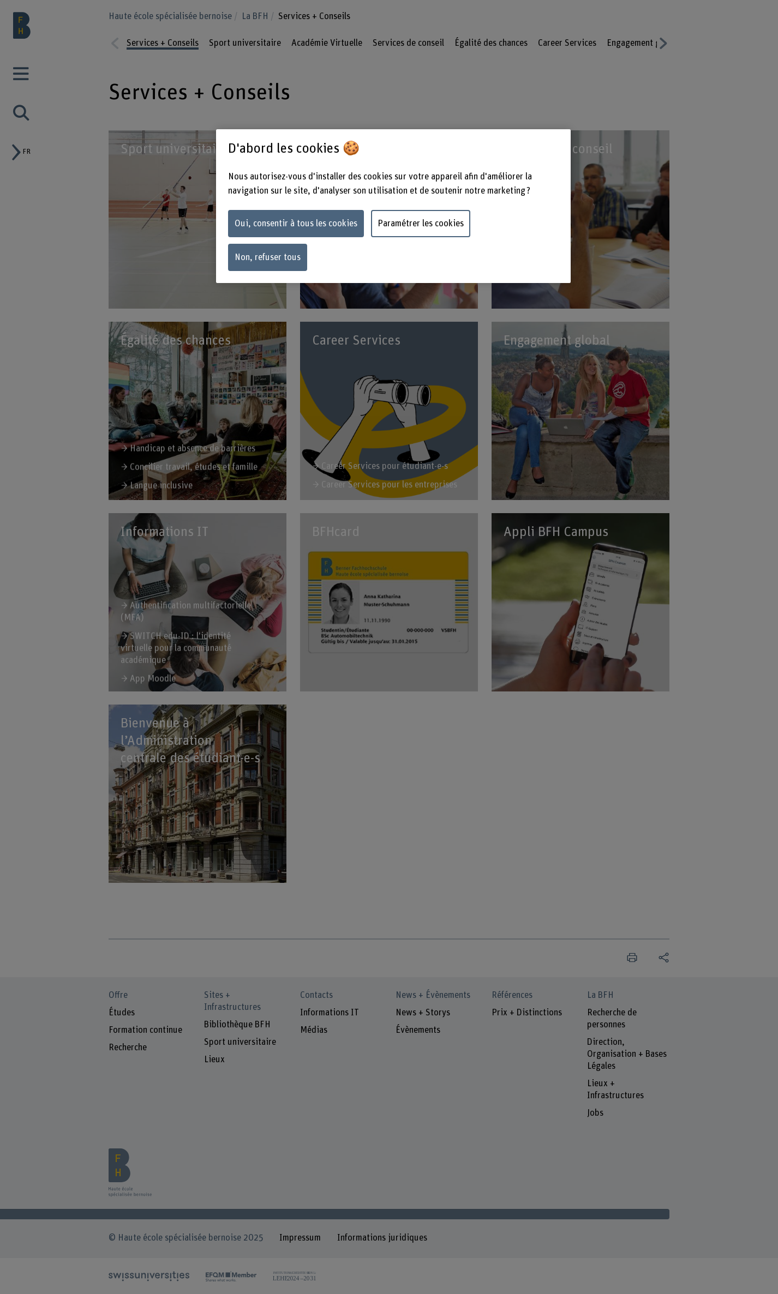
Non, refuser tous (268, 257)
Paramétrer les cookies (421, 223)
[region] (393, 206)
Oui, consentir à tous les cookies (296, 223)
